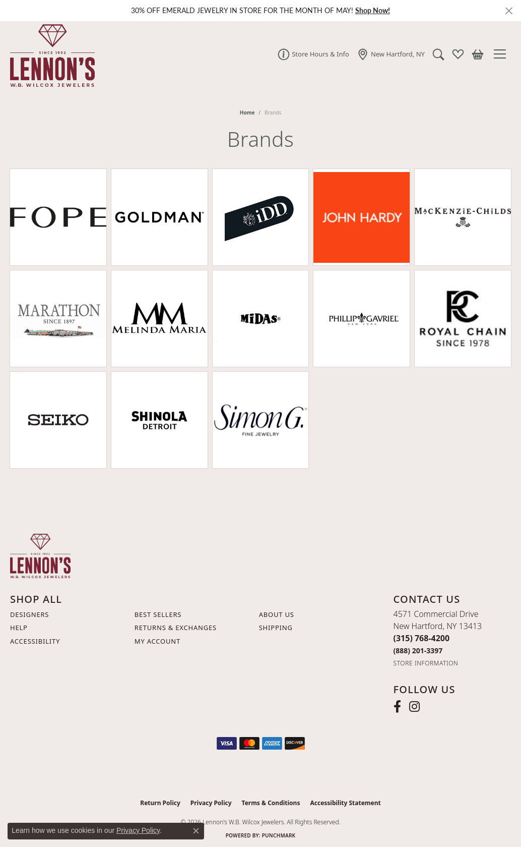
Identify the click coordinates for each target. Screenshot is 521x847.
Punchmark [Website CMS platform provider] (279, 835)
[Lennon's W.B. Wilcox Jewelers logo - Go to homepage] (50, 54)
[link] (313, 54)
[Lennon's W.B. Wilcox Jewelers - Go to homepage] (40, 554)
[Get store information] (426, 663)
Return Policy (160, 803)
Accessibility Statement (345, 803)
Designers (29, 614)
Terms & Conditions (271, 803)
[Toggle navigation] (502, 54)
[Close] (508, 11)
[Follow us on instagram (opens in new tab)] (414, 707)
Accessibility (35, 641)
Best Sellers (158, 614)
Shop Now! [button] (372, 10)
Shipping (276, 627)
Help (19, 627)
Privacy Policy (211, 803)
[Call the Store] (422, 638)
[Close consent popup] (196, 831)
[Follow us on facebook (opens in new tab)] (397, 707)
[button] (438, 54)
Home (247, 112)
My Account (157, 641)
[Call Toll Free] (418, 650)
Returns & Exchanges (176, 627)
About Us (276, 614)
